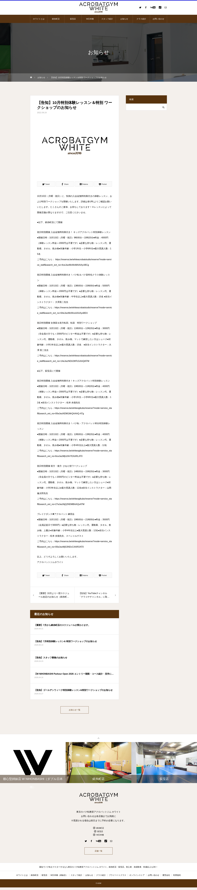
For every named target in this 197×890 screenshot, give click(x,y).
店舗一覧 (98, 853)
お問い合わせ (158, 19)
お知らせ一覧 (74, 710)
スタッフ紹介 (107, 19)
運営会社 (166, 878)
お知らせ (124, 19)
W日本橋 (90, 19)
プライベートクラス (117, 878)
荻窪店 (73, 19)
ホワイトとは (38, 19)
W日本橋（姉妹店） (59, 878)
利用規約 (177, 878)
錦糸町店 (56, 19)
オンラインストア (137, 878)
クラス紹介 (141, 19)
